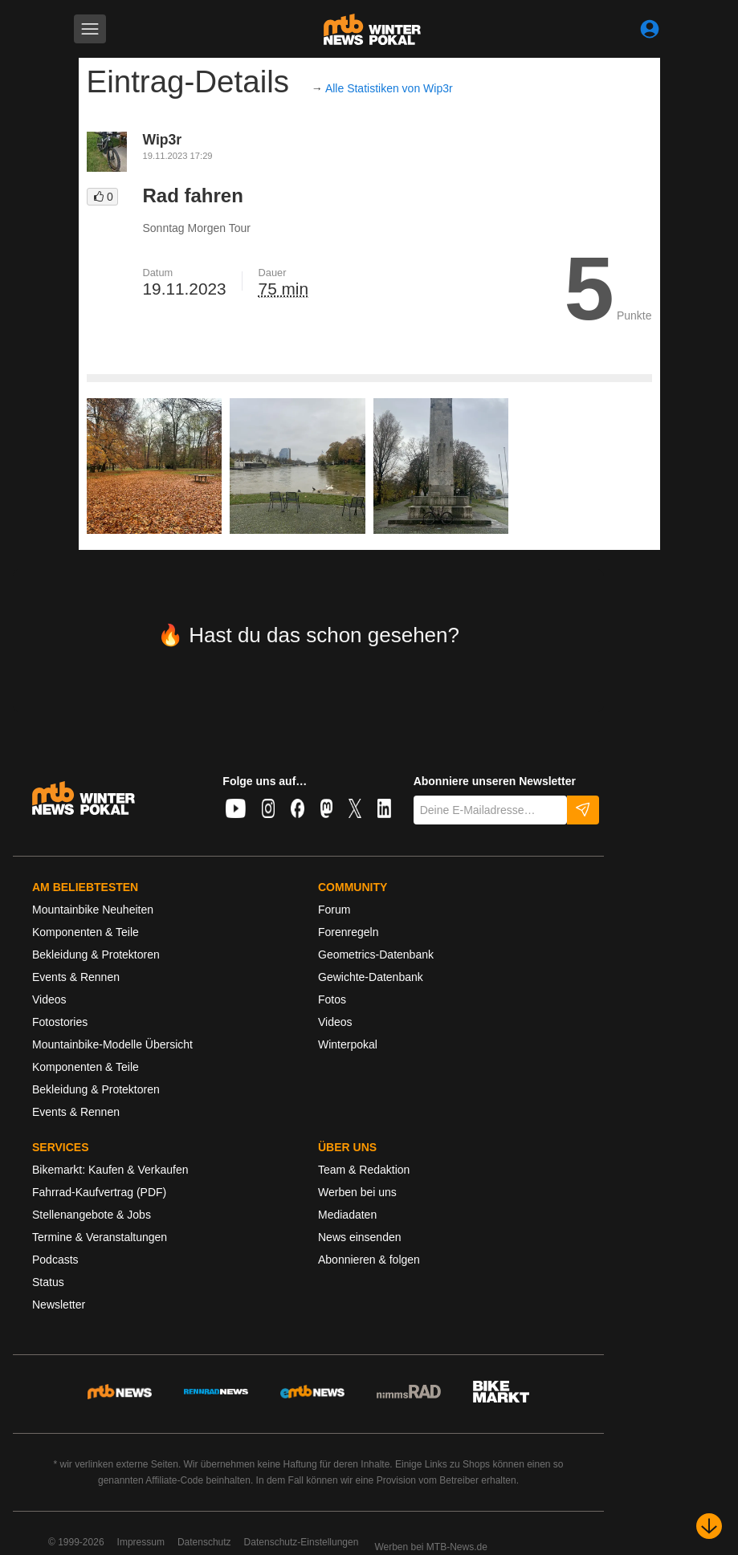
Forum (334, 909)
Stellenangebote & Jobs (91, 1214)
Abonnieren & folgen (369, 1259)
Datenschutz (204, 1542)
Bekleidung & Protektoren (96, 954)
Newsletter (58, 1304)
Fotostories (60, 1022)
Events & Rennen (76, 977)
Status (48, 1282)
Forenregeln (348, 932)
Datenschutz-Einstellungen (301, 1542)
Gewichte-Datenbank (370, 977)
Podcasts (55, 1259)
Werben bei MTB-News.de (430, 1547)
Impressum (141, 1542)
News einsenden (360, 1237)
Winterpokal (347, 1044)
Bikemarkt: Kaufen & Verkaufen (110, 1169)
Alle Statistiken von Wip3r (389, 88)
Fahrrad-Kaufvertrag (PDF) (99, 1192)
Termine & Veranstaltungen (99, 1237)
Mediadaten (347, 1214)
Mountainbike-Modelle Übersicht (112, 1044)
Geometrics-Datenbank (376, 954)
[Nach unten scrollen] (709, 1526)
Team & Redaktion (364, 1169)
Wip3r (162, 140)
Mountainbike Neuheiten (92, 909)
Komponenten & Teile (85, 932)
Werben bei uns (357, 1192)
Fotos (332, 999)
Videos (49, 999)
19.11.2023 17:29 (178, 156)
